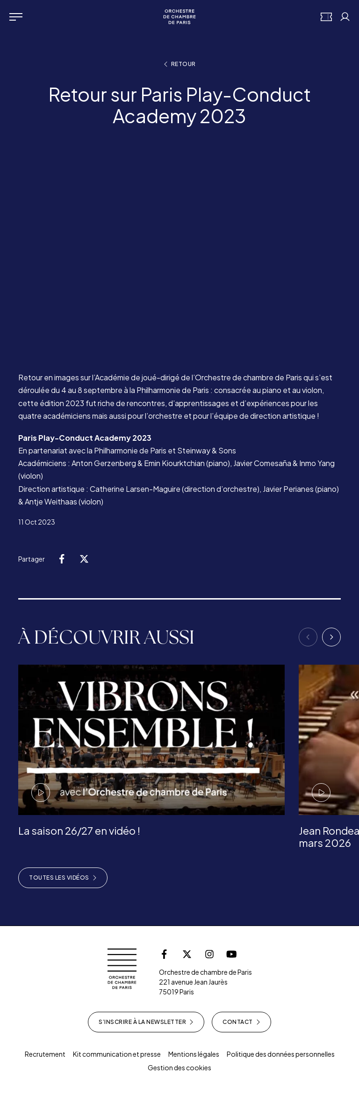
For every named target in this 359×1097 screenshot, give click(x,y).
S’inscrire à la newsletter (146, 1022)
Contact (241, 1022)
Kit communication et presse (117, 1054)
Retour (180, 64)
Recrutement (45, 1054)
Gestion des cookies (179, 1067)
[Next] (331, 637)
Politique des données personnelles (281, 1054)
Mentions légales (193, 1054)
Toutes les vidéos (63, 878)
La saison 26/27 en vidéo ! (79, 830)
